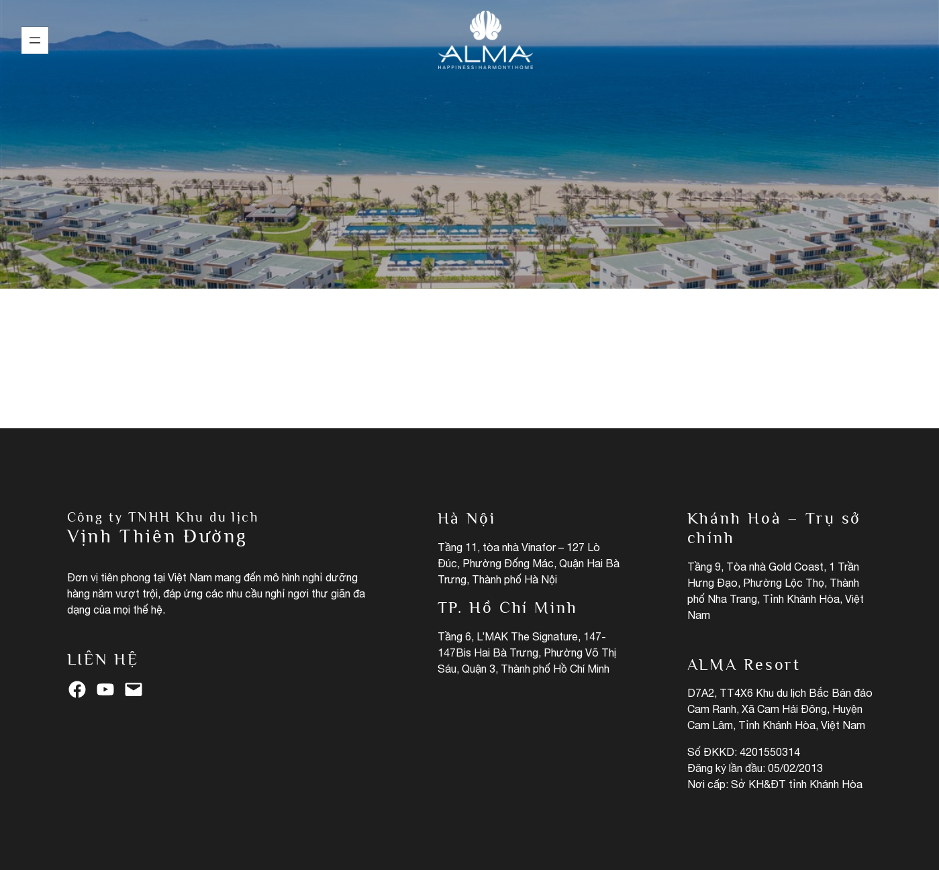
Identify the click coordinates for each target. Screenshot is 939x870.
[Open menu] (34, 40)
